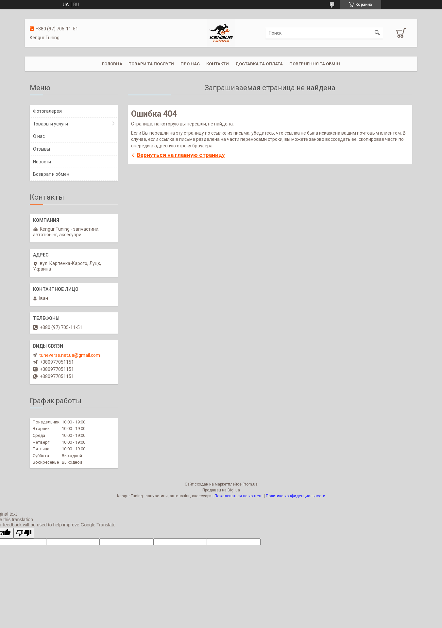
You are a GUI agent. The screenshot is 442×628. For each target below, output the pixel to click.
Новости (42, 161)
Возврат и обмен (51, 174)
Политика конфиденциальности (295, 496)
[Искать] (377, 33)
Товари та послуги (151, 63)
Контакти (217, 63)
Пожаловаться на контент (238, 496)
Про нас (190, 63)
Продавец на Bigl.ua (221, 490)
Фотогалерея (47, 111)
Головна (112, 63)
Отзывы (41, 149)
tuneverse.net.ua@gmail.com (69, 355)
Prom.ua (250, 484)
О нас (39, 136)
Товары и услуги (50, 123)
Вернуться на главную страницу (181, 155)
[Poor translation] (23, 533)
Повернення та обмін (314, 63)
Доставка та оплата (259, 63)
